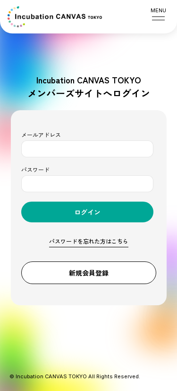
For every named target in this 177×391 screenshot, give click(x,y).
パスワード (35, 169)
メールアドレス (41, 134)
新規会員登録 (89, 272)
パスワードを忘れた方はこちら (88, 241)
